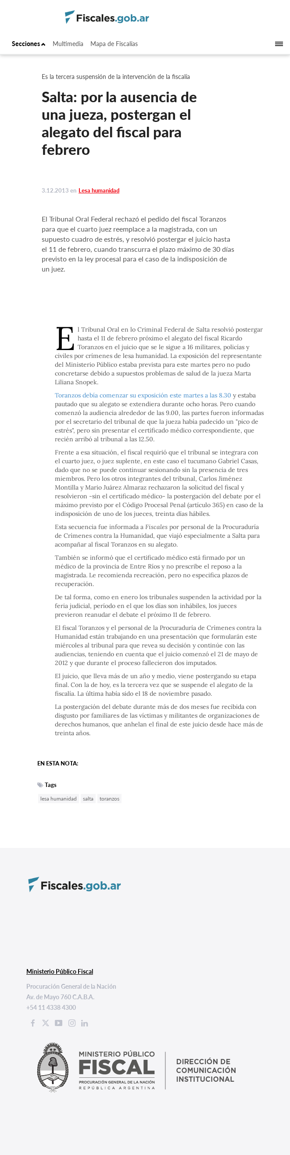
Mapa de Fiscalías (114, 43)
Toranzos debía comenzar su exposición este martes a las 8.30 (144, 395)
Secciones (29, 43)
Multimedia (68, 43)
